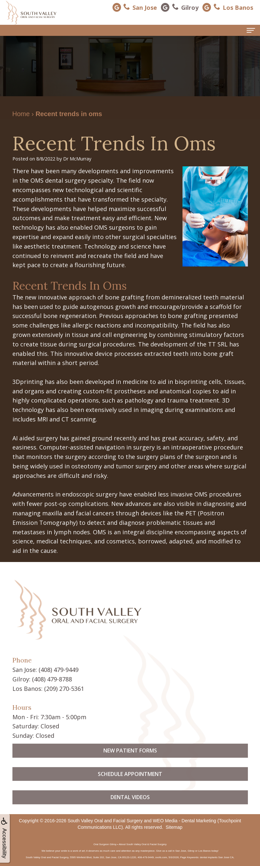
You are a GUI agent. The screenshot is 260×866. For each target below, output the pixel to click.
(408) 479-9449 (58, 670)
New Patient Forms (130, 762)
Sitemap (173, 826)
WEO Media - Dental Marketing (184, 820)
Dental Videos (130, 809)
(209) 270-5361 (64, 688)
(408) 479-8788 (52, 679)
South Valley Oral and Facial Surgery (105, 820)
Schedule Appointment (130, 785)
